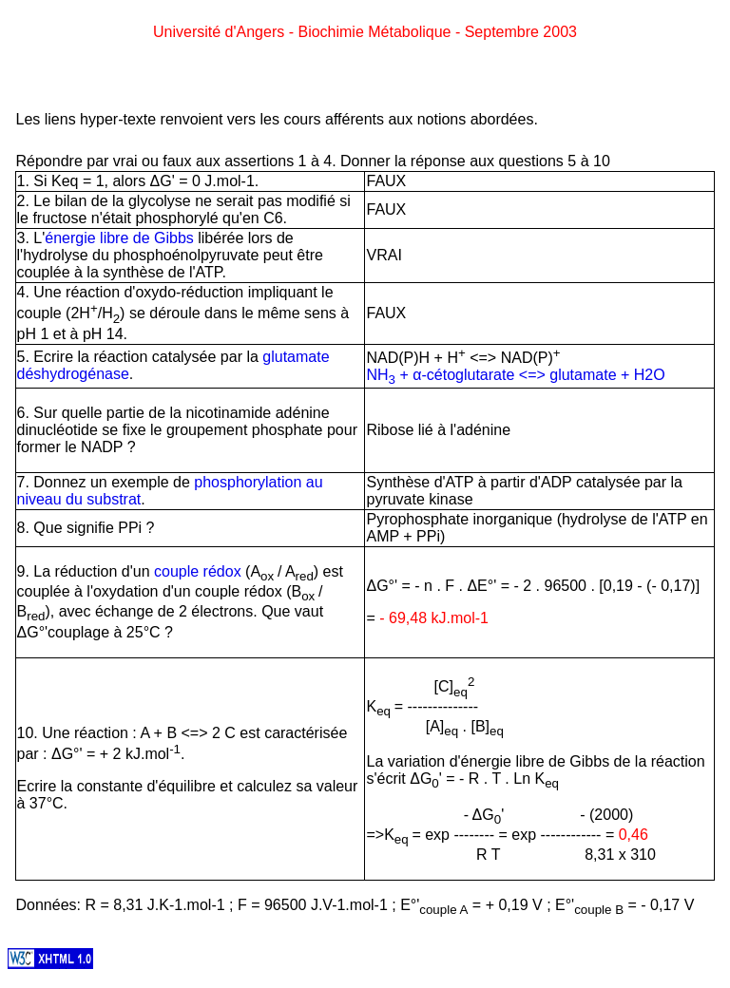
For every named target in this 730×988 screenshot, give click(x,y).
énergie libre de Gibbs (119, 238)
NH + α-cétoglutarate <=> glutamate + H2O (515, 375)
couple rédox (197, 571)
